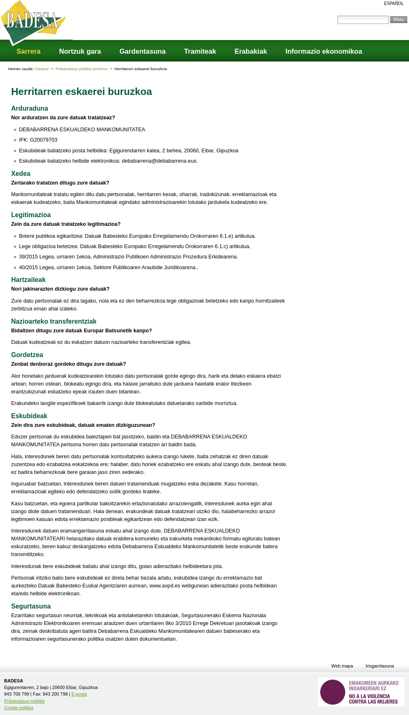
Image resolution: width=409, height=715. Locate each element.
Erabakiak (251, 51)
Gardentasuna (142, 51)
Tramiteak (200, 51)
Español (394, 3)
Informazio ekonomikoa (323, 51)
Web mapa (342, 665)
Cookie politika (18, 707)
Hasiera (41, 68)
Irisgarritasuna (380, 665)
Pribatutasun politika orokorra (82, 68)
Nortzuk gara (80, 51)
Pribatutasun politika (24, 700)
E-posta (79, 693)
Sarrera (28, 51)
